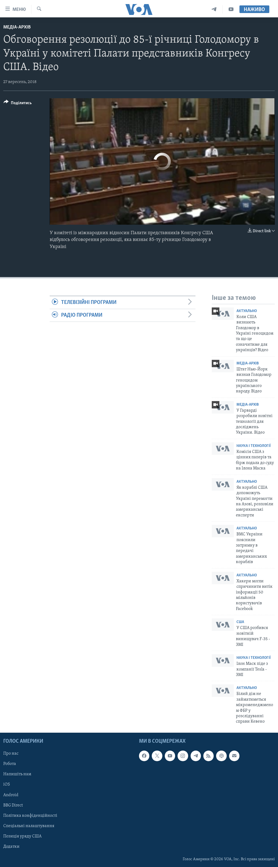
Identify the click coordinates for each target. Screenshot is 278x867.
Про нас (10, 753)
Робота (9, 764)
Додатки (11, 846)
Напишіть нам (17, 774)
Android (10, 795)
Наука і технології (253, 446)
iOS (6, 784)
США (240, 622)
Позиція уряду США (22, 836)
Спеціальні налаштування (28, 826)
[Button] (18, 103)
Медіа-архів (17, 27)
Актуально (246, 311)
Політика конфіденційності (30, 815)
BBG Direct (13, 805)
